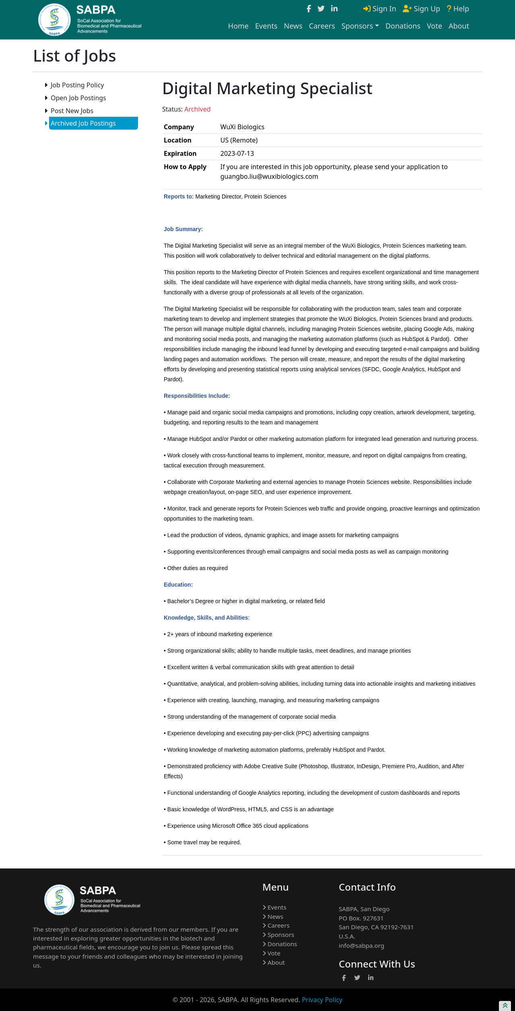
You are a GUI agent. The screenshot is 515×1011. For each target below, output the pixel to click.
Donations (402, 26)
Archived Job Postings (82, 123)
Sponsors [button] (357, 26)
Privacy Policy (322, 999)
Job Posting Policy (76, 85)
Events (266, 26)
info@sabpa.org (361, 945)
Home (238, 26)
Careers (322, 26)
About (459, 26)
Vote (434, 26)
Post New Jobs (71, 111)
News (293, 26)
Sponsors (278, 934)
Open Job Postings (77, 98)
